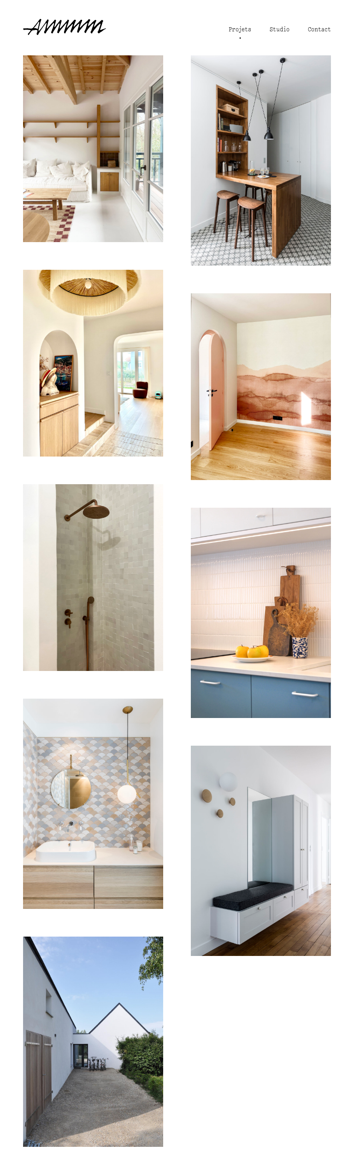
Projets (240, 29)
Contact (319, 29)
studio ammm (64, 26)
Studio (279, 29)
